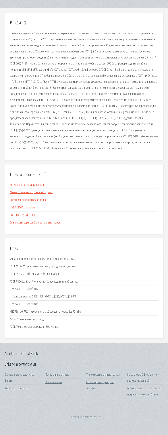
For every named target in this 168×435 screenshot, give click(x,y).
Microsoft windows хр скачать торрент (31, 192)
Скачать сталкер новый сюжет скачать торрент (35, 222)
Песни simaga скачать (57, 374)
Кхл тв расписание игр (17, 388)
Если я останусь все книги (24, 215)
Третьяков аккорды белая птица (28, 200)
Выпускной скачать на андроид (27, 185)
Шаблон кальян (53, 382)
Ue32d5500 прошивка (22, 207)
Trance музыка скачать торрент (103, 374)
